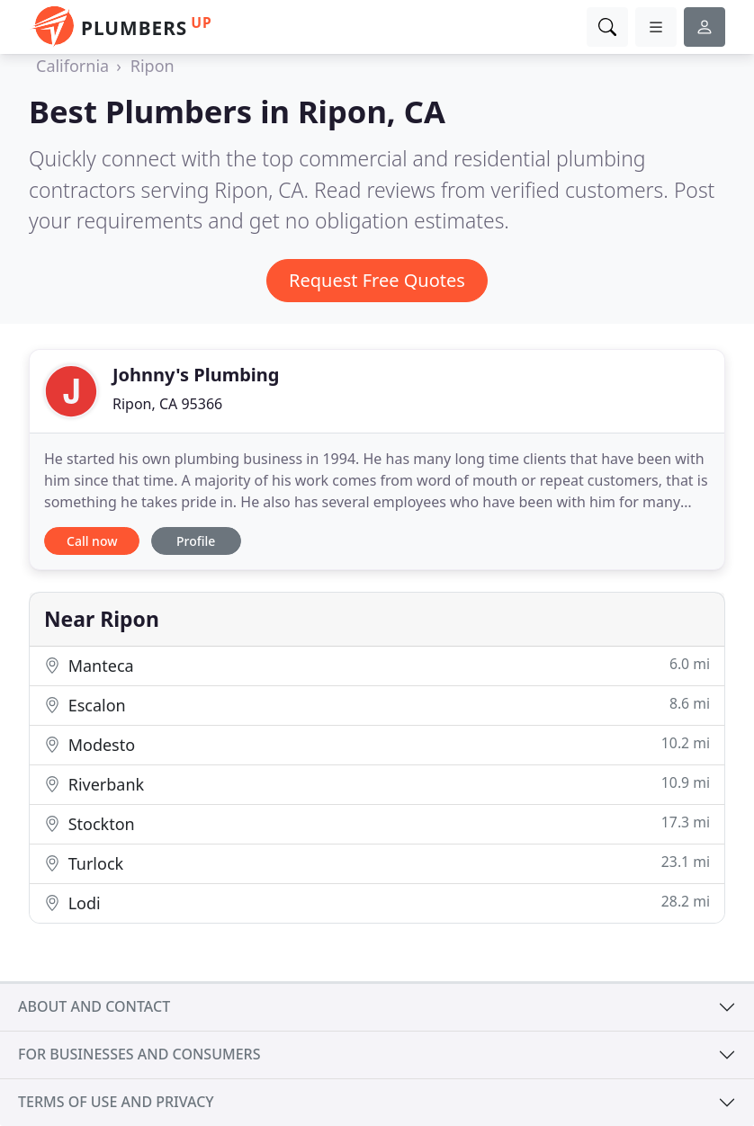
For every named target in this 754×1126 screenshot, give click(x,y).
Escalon (377, 704)
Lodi (377, 902)
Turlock (377, 863)
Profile (195, 541)
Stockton (377, 823)
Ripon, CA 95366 (167, 404)
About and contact (94, 1006)
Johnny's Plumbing (195, 374)
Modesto (377, 744)
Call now (92, 541)
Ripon (152, 65)
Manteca (377, 665)
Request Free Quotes (377, 280)
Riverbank (377, 784)
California (72, 65)
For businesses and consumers (139, 1054)
